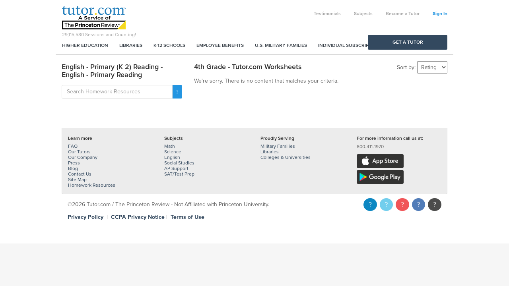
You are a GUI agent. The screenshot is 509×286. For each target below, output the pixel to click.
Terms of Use (187, 217)
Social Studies (179, 163)
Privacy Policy (85, 217)
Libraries (130, 45)
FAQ (73, 146)
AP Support (176, 168)
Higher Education (85, 45)
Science (172, 152)
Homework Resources (91, 185)
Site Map (77, 179)
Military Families (277, 146)
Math (169, 146)
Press (74, 163)
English (172, 157)
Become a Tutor (403, 13)
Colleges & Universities (285, 157)
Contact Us (79, 174)
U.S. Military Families (281, 45)
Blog (73, 168)
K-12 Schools (169, 45)
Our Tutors (79, 152)
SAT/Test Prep (179, 174)
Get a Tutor (407, 42)
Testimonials (327, 13)
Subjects (363, 13)
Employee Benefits (220, 45)
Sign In (440, 13)
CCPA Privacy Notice (138, 217)
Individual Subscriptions (350, 45)
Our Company (82, 157)
